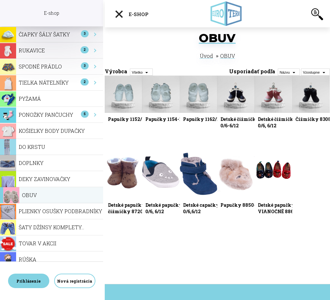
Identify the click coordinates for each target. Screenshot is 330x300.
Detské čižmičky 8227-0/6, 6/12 (284, 122)
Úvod (206, 55)
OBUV (227, 55)
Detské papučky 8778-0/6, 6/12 (171, 208)
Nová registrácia (74, 281)
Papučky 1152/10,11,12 (133, 119)
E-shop (131, 14)
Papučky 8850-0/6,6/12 (247, 205)
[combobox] (289, 72)
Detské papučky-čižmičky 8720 (127, 208)
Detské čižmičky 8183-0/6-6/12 (246, 122)
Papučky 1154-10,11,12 (171, 119)
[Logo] (228, 13)
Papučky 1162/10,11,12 (208, 119)
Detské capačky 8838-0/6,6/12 (208, 208)
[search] (317, 15)
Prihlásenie (28, 281)
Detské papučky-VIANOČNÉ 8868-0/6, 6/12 (282, 211)
